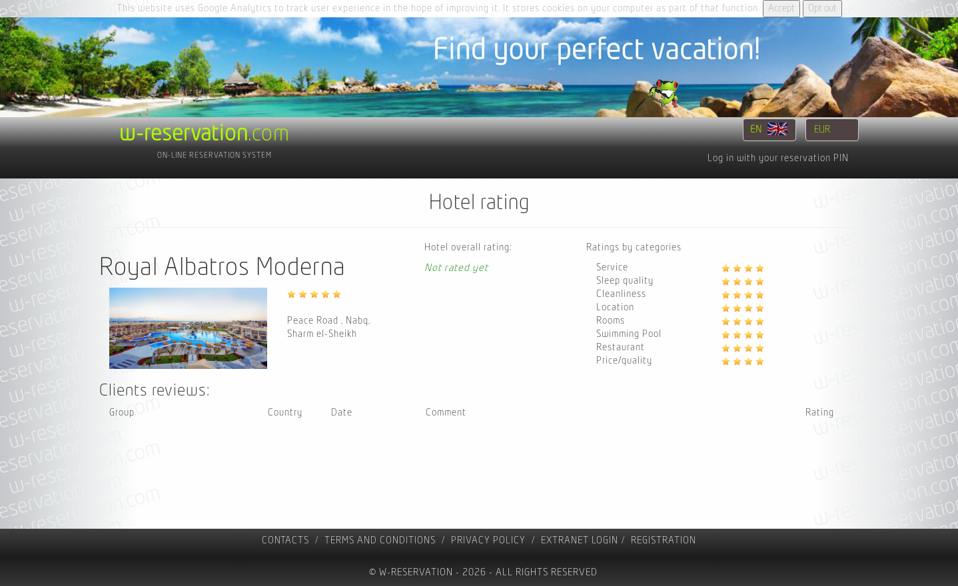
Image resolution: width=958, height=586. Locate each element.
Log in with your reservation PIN (778, 158)
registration (663, 540)
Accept (781, 8)
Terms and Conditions (380, 540)
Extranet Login (579, 540)
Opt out (822, 8)
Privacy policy (488, 540)
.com (204, 134)
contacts (285, 540)
